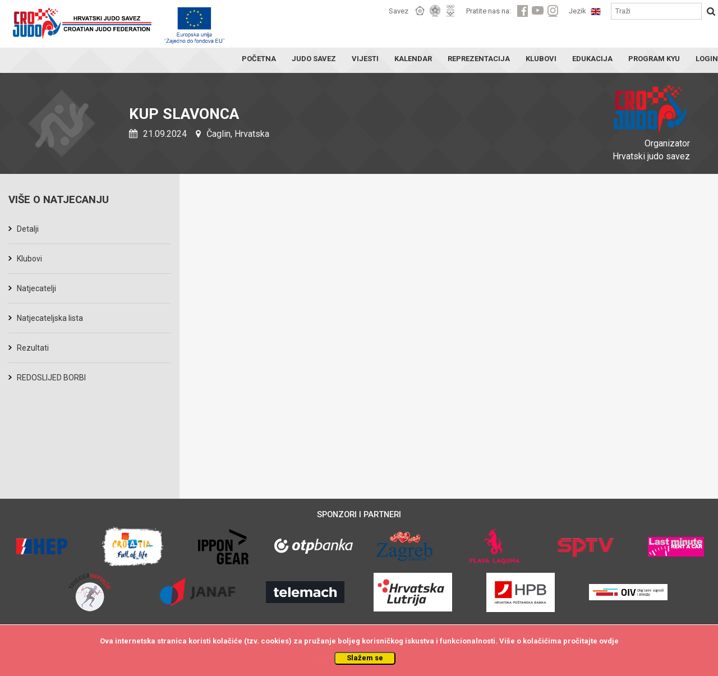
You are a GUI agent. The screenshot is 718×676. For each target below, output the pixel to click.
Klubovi (29, 258)
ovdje (609, 641)
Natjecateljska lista (50, 318)
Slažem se (365, 658)
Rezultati (33, 347)
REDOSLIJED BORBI (51, 377)
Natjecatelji (36, 288)
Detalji (28, 228)
